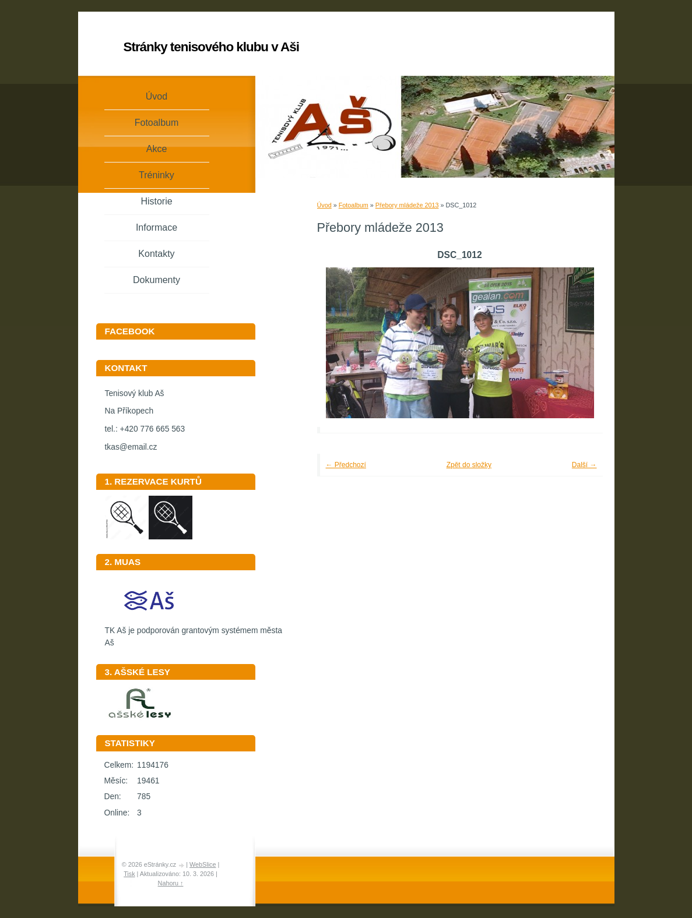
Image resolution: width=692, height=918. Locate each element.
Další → (584, 465)
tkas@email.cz (131, 447)
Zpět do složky (469, 465)
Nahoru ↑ (171, 883)
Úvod (324, 205)
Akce (156, 149)
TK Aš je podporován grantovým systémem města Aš (193, 632)
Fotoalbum (353, 205)
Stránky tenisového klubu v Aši (211, 47)
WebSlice (202, 864)
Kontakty (156, 254)
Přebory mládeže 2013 (407, 205)
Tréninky (156, 175)
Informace (156, 227)
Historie (156, 201)
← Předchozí (346, 465)
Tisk (129, 873)
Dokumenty (156, 280)
